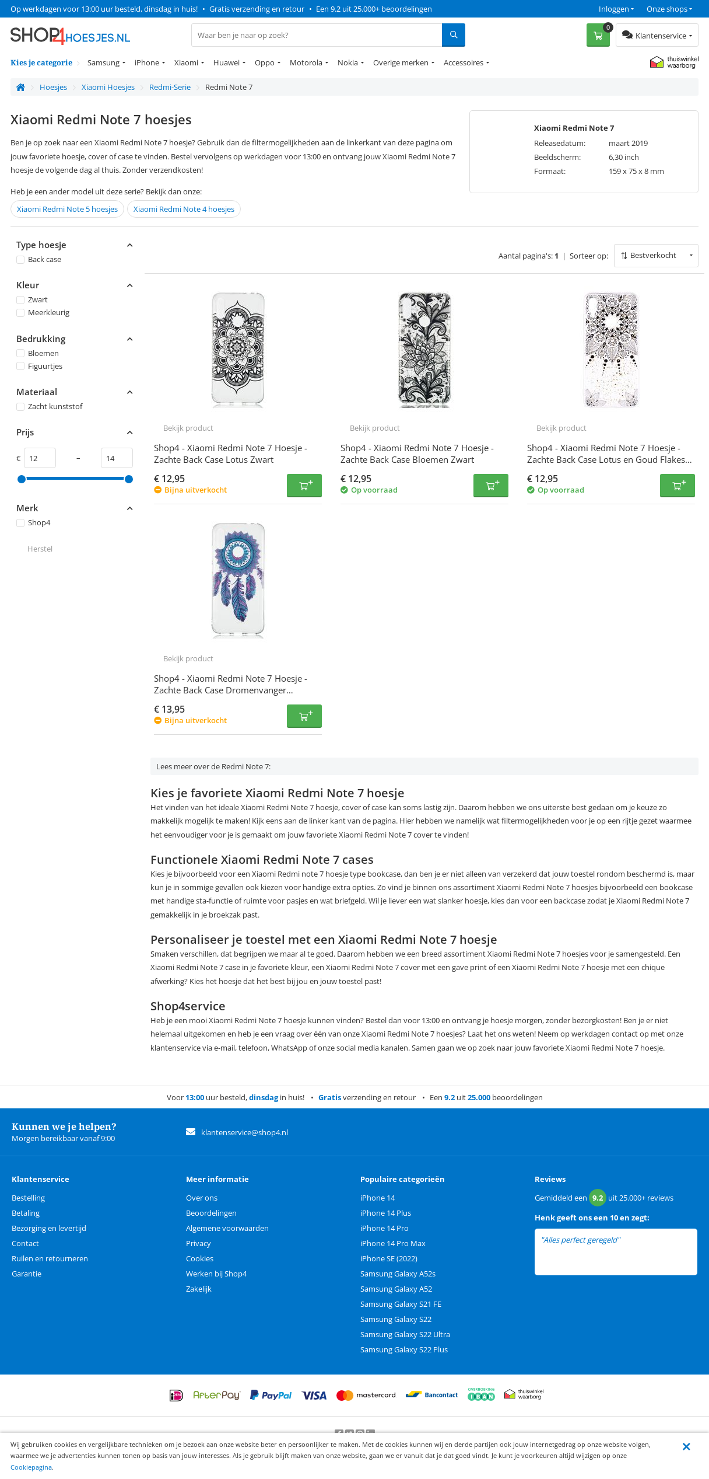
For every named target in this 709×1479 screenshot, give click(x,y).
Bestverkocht (653, 255)
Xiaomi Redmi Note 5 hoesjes (67, 209)
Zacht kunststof (49, 406)
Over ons (201, 1197)
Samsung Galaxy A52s (398, 1273)
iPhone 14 (377, 1197)
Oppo (265, 62)
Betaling (26, 1213)
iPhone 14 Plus (385, 1213)
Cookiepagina (31, 1467)
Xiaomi (186, 62)
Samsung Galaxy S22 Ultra (405, 1334)
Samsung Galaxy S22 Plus (404, 1349)
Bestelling (28, 1197)
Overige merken (401, 62)
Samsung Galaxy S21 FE (400, 1304)
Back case (38, 259)
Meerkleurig (42, 313)
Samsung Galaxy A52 (396, 1288)
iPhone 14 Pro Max (393, 1243)
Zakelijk (199, 1288)
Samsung (103, 62)
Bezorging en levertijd (49, 1228)
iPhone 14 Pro (384, 1228)
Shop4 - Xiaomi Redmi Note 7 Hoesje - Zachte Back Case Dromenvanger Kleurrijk (230, 689)
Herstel (39, 549)
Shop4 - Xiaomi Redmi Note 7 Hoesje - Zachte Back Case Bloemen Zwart (417, 453)
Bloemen (37, 353)
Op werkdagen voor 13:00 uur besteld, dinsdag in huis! (104, 9)
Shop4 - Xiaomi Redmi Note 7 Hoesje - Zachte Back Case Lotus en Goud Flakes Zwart (606, 459)
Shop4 (33, 522)
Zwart (32, 299)
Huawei (226, 62)
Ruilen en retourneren (50, 1258)
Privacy (198, 1243)
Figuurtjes (39, 366)
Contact (25, 1243)
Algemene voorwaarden (227, 1228)
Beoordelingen (211, 1213)
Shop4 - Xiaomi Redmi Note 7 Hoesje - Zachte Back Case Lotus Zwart (230, 453)
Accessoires (463, 62)
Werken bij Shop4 (216, 1273)
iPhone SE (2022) (388, 1258)
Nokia (348, 62)
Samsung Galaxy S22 (395, 1319)
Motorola (306, 62)
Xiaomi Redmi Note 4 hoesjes (184, 209)
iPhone (147, 62)
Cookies (199, 1258)
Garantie (26, 1273)
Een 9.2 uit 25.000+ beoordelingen (374, 9)
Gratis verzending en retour (256, 9)
